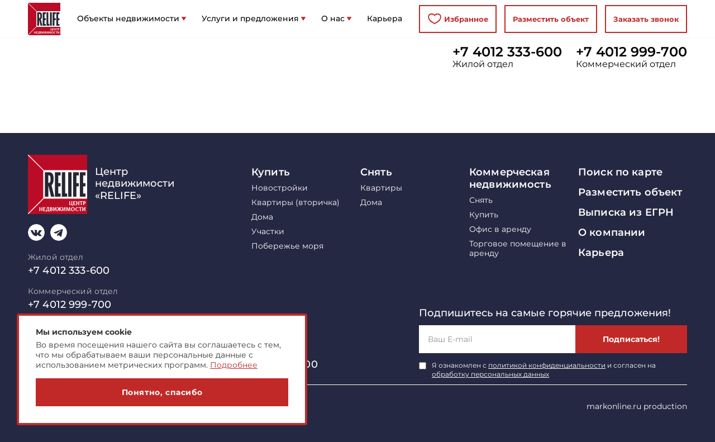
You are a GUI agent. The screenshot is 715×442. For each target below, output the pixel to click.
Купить (270, 172)
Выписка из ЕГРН (626, 212)
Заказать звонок (646, 19)
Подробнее (234, 365)
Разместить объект (551, 19)
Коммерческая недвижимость (510, 178)
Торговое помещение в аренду (517, 248)
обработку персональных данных (490, 374)
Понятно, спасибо (162, 392)
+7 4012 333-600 (507, 52)
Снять (376, 172)
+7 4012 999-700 (631, 52)
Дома (262, 217)
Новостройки (279, 188)
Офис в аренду (500, 229)
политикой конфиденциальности (547, 365)
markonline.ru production (637, 406)
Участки (267, 231)
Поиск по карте (620, 172)
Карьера (601, 252)
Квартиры (381, 188)
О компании (611, 232)
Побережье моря (287, 246)
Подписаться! (631, 339)
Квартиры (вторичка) (295, 202)
